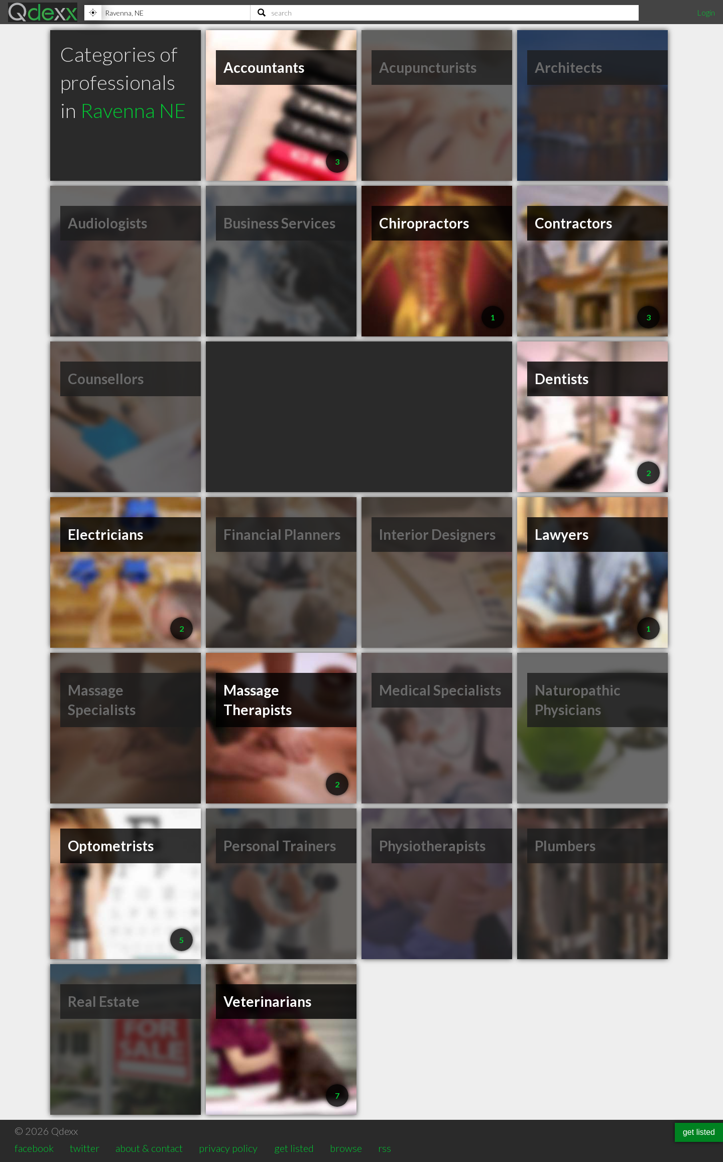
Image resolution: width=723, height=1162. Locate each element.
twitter (84, 1148)
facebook (34, 1148)
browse (346, 1148)
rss (384, 1148)
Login (706, 12)
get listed (294, 1148)
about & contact (149, 1148)
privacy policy (228, 1148)
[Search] (445, 12)
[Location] (167, 12)
